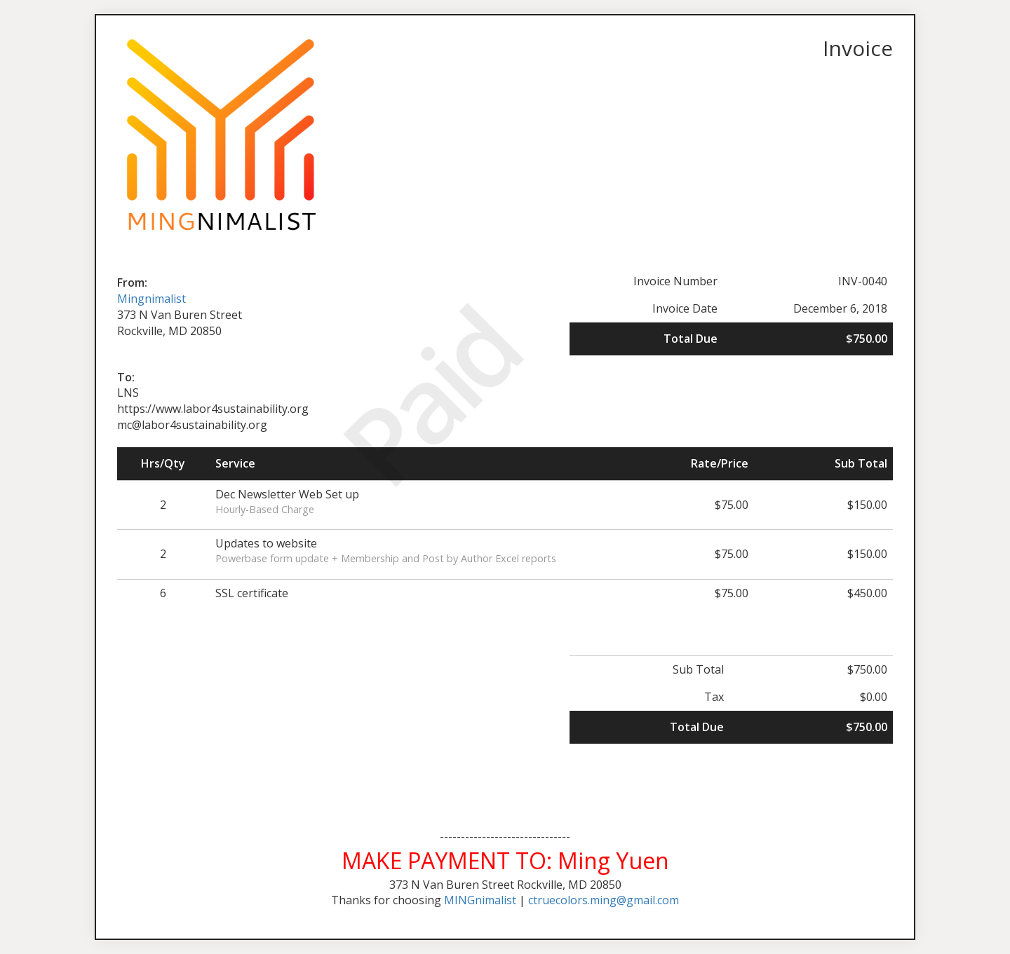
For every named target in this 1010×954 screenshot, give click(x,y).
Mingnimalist (151, 298)
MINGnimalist (480, 900)
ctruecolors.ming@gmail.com (603, 900)
